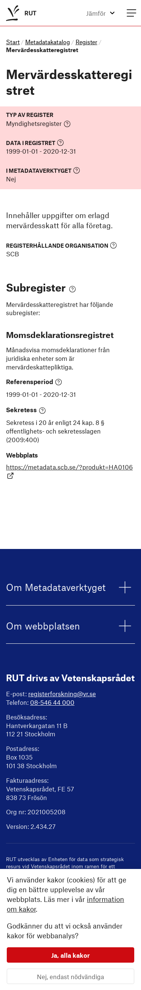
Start (13, 41)
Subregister (41, 287)
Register (86, 41)
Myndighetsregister (38, 124)
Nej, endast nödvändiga (70, 976)
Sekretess (26, 410)
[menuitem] (19, 13)
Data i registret (35, 142)
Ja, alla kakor (70, 955)
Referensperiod (34, 382)
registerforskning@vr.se (62, 693)
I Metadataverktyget (43, 170)
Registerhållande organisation (61, 245)
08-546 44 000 (52, 702)
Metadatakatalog (47, 41)
